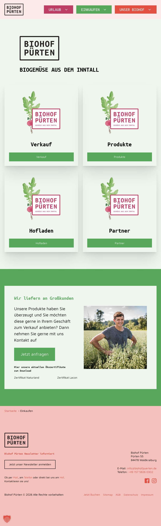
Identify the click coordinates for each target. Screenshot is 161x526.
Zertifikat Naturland (26, 377)
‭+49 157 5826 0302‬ (140, 472)
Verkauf (41, 156)
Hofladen (41, 243)
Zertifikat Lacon (67, 377)
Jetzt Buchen (92, 494)
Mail (15, 477)
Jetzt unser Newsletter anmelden (30, 464)
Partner (120, 243)
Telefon (28, 477)
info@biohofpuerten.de (142, 468)
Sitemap (108, 494)
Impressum (147, 494)
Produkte (119, 156)
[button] (58, 9)
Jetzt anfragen (35, 354)
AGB (118, 494)
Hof (62, 477)
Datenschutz (131, 494)
